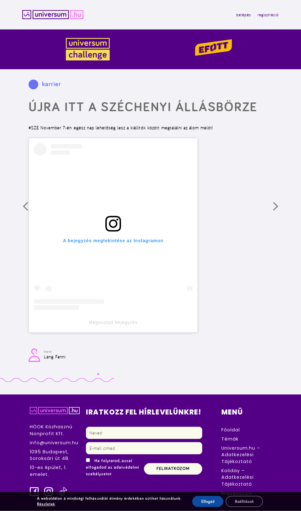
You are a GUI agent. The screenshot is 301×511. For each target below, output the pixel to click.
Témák (230, 439)
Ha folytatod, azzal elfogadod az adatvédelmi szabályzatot (112, 468)
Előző (30, 209)
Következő (280, 209)
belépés (242, 15)
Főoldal (230, 430)
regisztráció (266, 15)
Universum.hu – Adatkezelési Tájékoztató (240, 455)
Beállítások (244, 501)
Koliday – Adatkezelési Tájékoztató (237, 478)
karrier (51, 85)
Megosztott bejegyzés (113, 323)
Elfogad (207, 501)
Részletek (45, 504)
